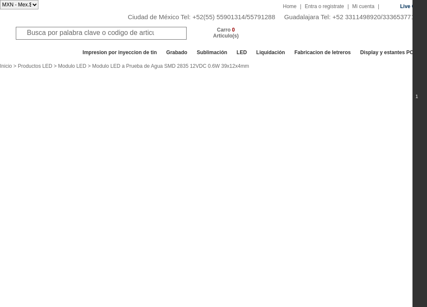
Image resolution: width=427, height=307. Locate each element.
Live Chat (411, 6)
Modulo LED (72, 66)
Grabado (176, 52)
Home (290, 6)
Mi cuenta (363, 6)
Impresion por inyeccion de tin (119, 52)
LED (242, 52)
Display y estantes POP (388, 52)
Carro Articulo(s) (226, 33)
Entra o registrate (324, 6)
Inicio (6, 66)
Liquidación (270, 52)
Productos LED (35, 66)
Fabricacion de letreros (322, 52)
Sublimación (212, 52)
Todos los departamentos (40, 52)
